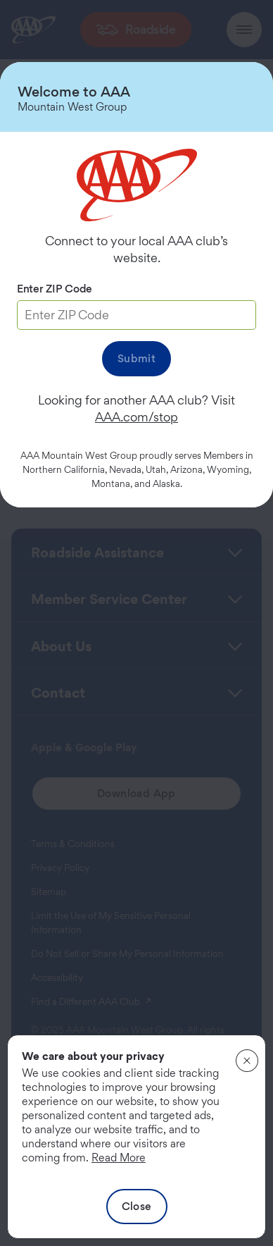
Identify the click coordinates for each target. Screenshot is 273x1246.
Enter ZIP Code (54, 288)
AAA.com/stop (136, 416)
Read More (118, 1157)
